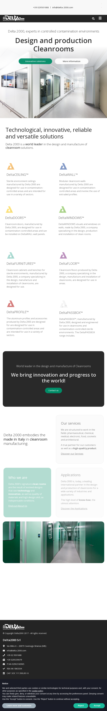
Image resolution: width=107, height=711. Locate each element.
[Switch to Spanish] (101, 11)
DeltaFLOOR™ (69, 263)
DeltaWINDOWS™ (71, 217)
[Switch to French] (101, 7)
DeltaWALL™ (68, 174)
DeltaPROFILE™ (18, 312)
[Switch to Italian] (101, 4)
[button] (93, 18)
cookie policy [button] (37, 697)
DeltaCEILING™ (18, 174)
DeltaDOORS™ (15, 217)
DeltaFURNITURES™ (21, 263)
